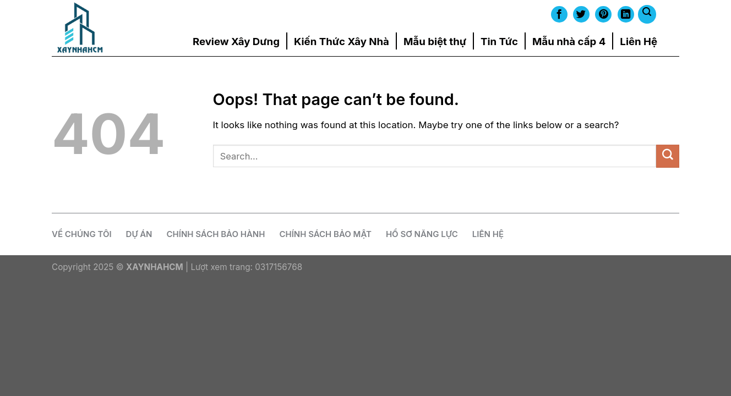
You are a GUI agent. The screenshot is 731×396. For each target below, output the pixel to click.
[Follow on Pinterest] (603, 14)
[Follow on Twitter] (581, 14)
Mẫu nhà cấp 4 (568, 41)
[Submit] (667, 156)
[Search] (647, 14)
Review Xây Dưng (236, 41)
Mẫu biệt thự (434, 41)
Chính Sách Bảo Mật (325, 234)
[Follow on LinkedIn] (626, 14)
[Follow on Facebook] (559, 14)
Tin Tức (499, 41)
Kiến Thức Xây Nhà (341, 41)
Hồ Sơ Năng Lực (422, 234)
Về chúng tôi (82, 234)
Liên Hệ (638, 41)
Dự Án (139, 234)
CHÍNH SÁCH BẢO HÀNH (216, 234)
